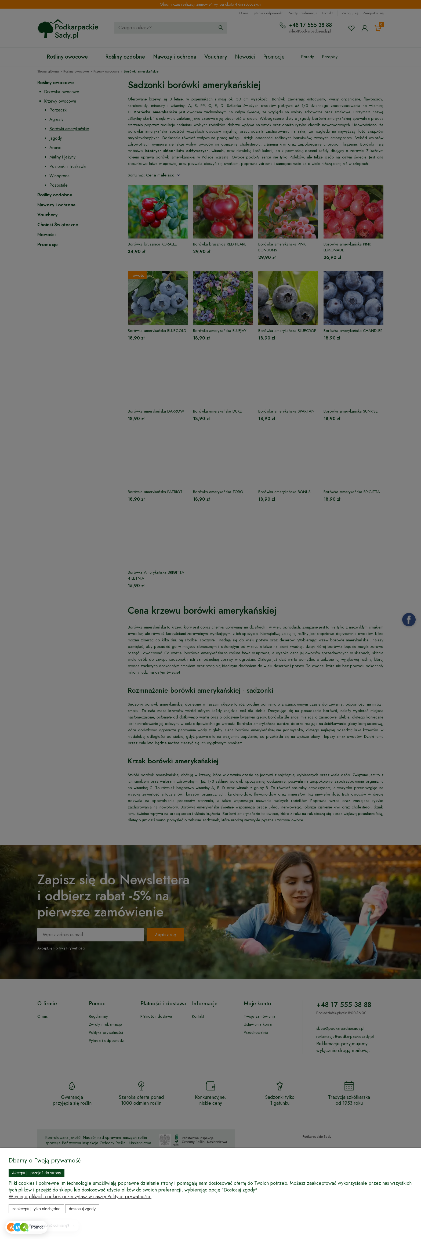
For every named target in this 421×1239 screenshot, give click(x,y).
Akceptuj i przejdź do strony (36, 1173)
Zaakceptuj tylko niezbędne (36, 1209)
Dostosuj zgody (82, 1209)
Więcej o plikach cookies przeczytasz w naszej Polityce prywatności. (80, 1196)
